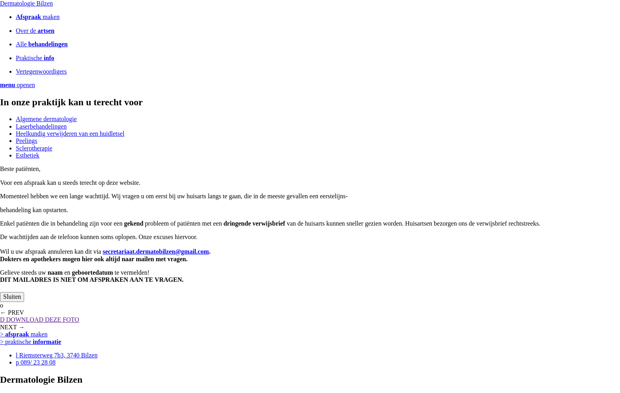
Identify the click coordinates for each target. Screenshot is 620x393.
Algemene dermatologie (46, 119)
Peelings (26, 140)
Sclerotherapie (34, 148)
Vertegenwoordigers (41, 71)
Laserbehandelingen (41, 126)
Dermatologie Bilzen (26, 3)
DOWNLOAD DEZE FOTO (39, 319)
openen (17, 85)
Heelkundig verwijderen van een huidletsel (70, 133)
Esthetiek (28, 155)
